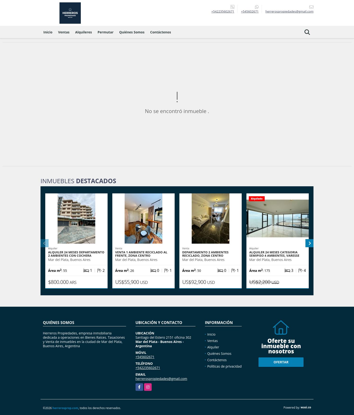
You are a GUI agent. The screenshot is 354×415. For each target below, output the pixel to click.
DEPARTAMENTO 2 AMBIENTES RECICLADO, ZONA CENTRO (205, 254)
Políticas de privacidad (224, 366)
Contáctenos (160, 32)
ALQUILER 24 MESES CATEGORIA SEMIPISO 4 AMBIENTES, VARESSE (274, 254)
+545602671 (250, 11)
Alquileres (83, 32)
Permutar (105, 32)
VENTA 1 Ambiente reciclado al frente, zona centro (141, 254)
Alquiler (213, 347)
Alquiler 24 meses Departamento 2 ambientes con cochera (76, 254)
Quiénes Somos (132, 32)
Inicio (47, 32)
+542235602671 (222, 11)
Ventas (63, 32)
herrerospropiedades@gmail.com (161, 378)
